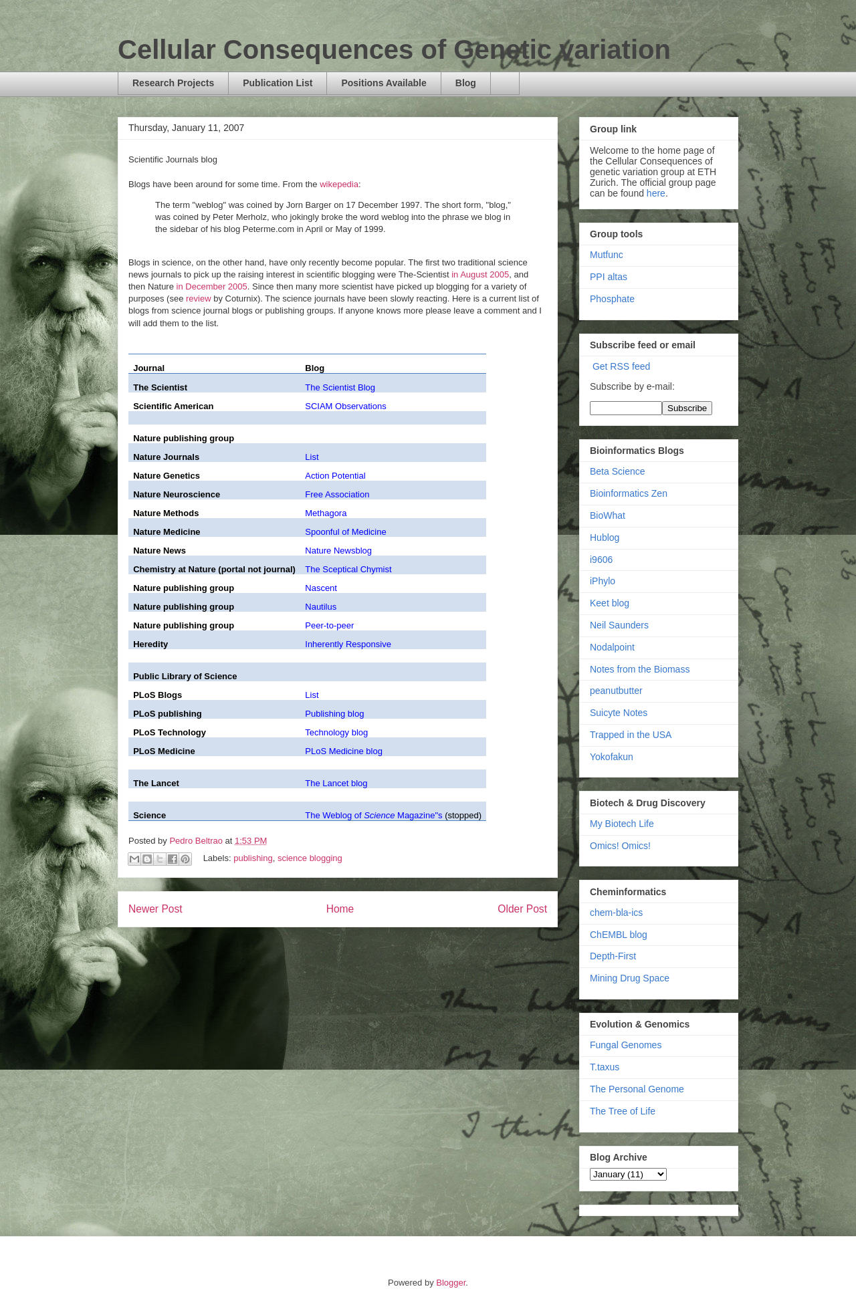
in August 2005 (480, 274)
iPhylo (602, 581)
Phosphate (612, 298)
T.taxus (604, 1067)
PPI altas (608, 276)
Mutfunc (606, 254)
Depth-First (613, 956)
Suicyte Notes (618, 712)
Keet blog (609, 603)
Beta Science (617, 471)
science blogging (310, 859)
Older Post (522, 909)
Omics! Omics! (620, 845)
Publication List (277, 83)
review (198, 298)
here (656, 193)
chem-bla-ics (616, 912)
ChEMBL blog (618, 934)
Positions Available (383, 83)
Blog (465, 83)
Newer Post (155, 909)
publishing (253, 859)
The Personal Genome (637, 1089)
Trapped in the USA (630, 734)
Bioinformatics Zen (628, 493)
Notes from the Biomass (639, 669)
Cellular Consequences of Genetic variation (394, 49)
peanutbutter (616, 690)
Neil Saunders (619, 625)
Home (340, 909)
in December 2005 (212, 286)
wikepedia (339, 184)
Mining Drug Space (629, 978)
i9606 (601, 559)
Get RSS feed (621, 366)
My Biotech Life (622, 823)
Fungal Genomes (625, 1045)
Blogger (450, 1283)
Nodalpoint (612, 647)
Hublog (604, 537)
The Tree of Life (622, 1111)
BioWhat (607, 515)
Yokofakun (611, 756)
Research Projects (173, 83)
